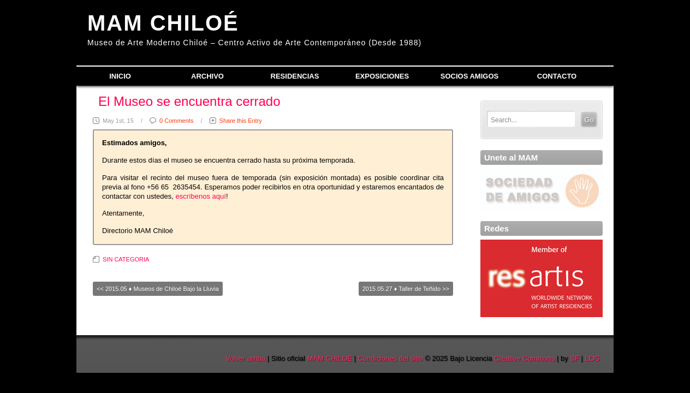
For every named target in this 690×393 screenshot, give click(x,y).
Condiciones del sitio (390, 358)
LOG (592, 358)
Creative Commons (524, 358)
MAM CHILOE (329, 358)
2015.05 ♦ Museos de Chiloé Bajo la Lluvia (162, 288)
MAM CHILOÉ (163, 23)
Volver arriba (245, 358)
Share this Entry (240, 120)
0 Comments (176, 120)
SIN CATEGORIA (126, 259)
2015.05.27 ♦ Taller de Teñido (401, 288)
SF (574, 358)
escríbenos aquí (200, 196)
